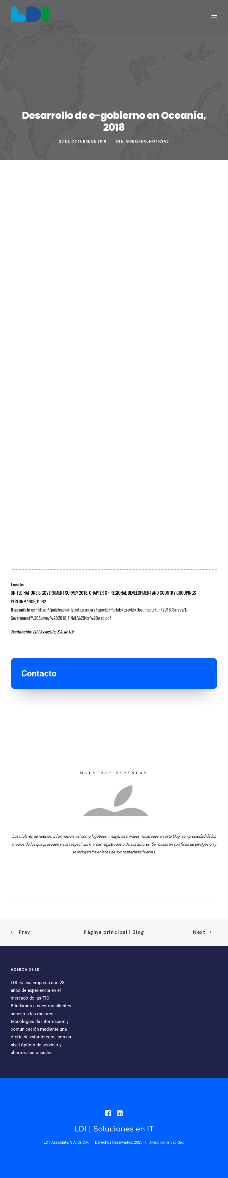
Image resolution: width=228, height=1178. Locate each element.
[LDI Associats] (31, 17)
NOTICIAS (159, 141)
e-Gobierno (134, 141)
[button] (214, 17)
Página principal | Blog (114, 932)
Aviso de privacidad (166, 1142)
